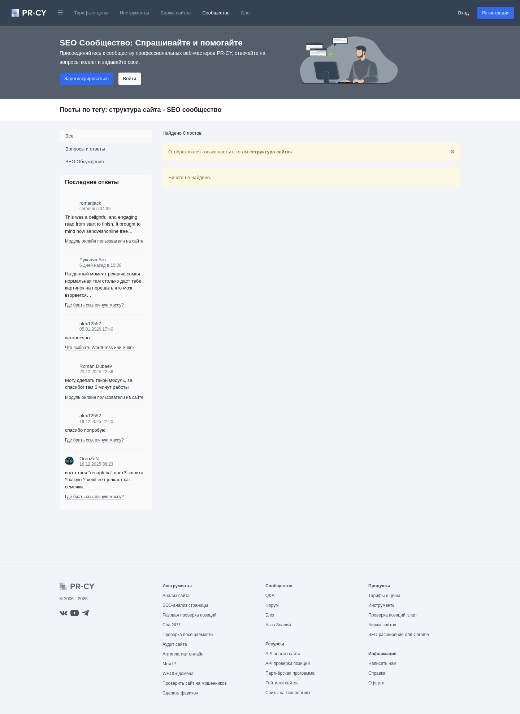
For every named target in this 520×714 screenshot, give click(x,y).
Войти (129, 78)
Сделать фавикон (180, 693)
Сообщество (216, 13)
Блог (246, 13)
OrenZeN (89, 458)
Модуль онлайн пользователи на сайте (104, 241)
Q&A (269, 595)
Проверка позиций (392, 615)
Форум (271, 605)
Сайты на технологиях (287, 692)
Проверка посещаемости (187, 634)
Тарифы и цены (91, 13)
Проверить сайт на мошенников (194, 683)
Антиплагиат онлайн (183, 654)
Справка (376, 673)
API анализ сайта (282, 653)
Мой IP (169, 663)
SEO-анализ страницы (185, 605)
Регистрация (496, 13)
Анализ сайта (176, 595)
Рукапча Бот (92, 259)
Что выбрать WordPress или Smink (100, 347)
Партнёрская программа (290, 673)
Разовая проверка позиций (189, 615)
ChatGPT (171, 624)
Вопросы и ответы (85, 149)
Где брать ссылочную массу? (94, 305)
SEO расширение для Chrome (398, 634)
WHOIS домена (178, 673)
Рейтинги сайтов (282, 682)
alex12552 (90, 323)
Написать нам (382, 663)
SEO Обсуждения (84, 161)
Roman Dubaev (95, 366)
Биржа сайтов (176, 13)
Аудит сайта (174, 644)
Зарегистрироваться (86, 78)
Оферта (376, 682)
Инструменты (134, 13)
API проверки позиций (287, 663)
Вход (463, 13)
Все (69, 136)
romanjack (90, 203)
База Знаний (278, 624)
